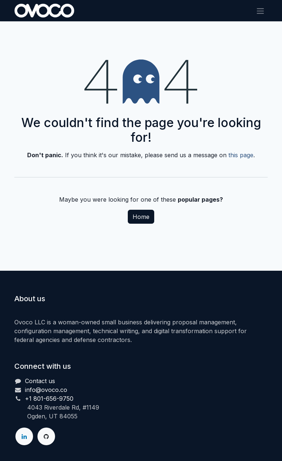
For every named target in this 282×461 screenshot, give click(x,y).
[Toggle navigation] (260, 10)
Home (141, 216)
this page (240, 155)
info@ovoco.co (46, 389)
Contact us (40, 381)
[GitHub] (46, 436)
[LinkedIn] (24, 436)
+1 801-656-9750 (49, 398)
